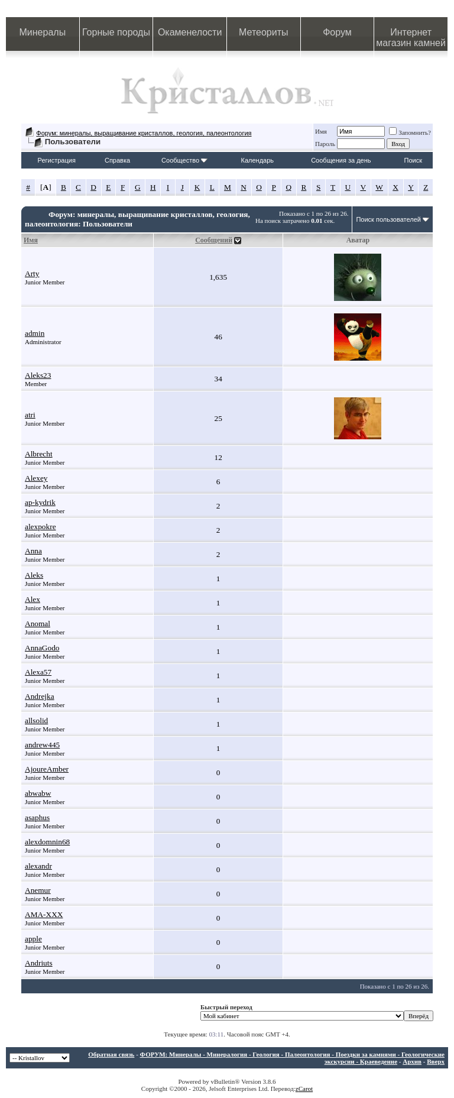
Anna (33, 550)
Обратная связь (111, 1054)
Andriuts (39, 962)
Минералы (43, 32)
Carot (306, 1088)
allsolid (36, 720)
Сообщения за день (341, 160)
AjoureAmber (47, 769)
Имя (321, 131)
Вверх (436, 1061)
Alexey (36, 478)
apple (33, 938)
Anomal (37, 623)
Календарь (257, 160)
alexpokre (40, 526)
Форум (337, 32)
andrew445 (42, 744)
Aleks (34, 575)
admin (34, 333)
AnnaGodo (42, 647)
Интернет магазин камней (411, 37)
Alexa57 (38, 672)
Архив (412, 1061)
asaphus (37, 817)
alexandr (38, 865)
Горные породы (116, 32)
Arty (32, 273)
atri (30, 414)
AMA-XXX (44, 914)
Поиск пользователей (388, 219)
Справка (117, 160)
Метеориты (263, 32)
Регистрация (57, 160)
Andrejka (39, 696)
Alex (32, 599)
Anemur (38, 890)
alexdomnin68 (47, 841)
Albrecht (39, 453)
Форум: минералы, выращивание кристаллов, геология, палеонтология (143, 133)
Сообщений (213, 240)
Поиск (413, 160)
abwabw (38, 793)
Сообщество (184, 160)
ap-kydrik (40, 502)
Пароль (325, 143)
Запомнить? (410, 132)
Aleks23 (38, 375)
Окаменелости (190, 32)
